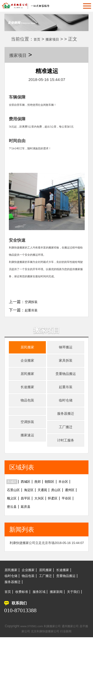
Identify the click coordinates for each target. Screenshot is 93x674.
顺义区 (29, 522)
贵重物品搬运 (66, 381)
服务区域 (45, 622)
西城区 (29, 505)
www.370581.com (34, 663)
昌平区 (46, 522)
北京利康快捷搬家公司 (52, 668)
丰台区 (75, 505)
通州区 (13, 522)
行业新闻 (77, 668)
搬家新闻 (65, 622)
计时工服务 (66, 462)
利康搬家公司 (59, 663)
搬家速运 (27, 456)
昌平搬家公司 (24, 668)
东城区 (13, 505)
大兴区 (62, 522)
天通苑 (50, 513)
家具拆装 (65, 365)
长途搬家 (27, 397)
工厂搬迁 (65, 446)
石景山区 (15, 513)
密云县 (46, 530)
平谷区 (29, 530)
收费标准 (25, 622)
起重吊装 (33, 310)
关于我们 (12, 628)
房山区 (66, 513)
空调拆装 (33, 301)
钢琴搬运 (65, 348)
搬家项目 (57, 39)
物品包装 (27, 413)
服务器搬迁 (66, 430)
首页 (38, 39)
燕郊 (44, 505)
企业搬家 (27, 365)
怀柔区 (13, 530)
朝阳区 (58, 505)
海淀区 (33, 513)
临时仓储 (65, 413)
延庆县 (62, 530)
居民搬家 (27, 348)
